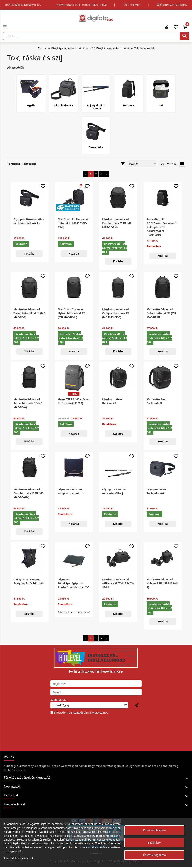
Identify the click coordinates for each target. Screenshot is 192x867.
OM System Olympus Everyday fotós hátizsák (28, 581)
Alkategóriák (15, 67)
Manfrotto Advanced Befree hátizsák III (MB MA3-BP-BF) (161, 313)
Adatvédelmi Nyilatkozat (89, 712)
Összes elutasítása (154, 830)
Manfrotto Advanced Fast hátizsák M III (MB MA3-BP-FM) (117, 223)
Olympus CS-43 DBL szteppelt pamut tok (71, 491)
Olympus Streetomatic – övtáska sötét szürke (28, 221)
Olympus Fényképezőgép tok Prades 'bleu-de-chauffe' (73, 583)
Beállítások (154, 842)
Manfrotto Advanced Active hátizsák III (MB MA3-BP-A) (27, 403)
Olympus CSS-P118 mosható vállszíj (114, 491)
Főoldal (42, 48)
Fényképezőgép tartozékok (67, 48)
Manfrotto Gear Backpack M (157, 401)
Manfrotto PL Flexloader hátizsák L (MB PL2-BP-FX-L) (73, 223)
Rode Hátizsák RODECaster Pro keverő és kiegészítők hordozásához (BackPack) (161, 227)
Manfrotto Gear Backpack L (112, 401)
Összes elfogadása (154, 855)
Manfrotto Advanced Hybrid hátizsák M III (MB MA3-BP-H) (71, 313)
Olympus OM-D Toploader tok (156, 491)
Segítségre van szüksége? (172, 4)
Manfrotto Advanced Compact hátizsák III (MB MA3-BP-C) (115, 313)
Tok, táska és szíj (144, 48)
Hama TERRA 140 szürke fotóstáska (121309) (73, 401)
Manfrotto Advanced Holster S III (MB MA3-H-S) (162, 583)
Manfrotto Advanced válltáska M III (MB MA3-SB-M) (118, 583)
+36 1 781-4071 (131, 4)
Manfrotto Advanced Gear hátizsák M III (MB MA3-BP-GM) (28, 493)
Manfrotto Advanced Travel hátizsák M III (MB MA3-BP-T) (29, 313)
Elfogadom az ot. (81, 712)
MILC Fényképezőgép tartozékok (109, 48)
